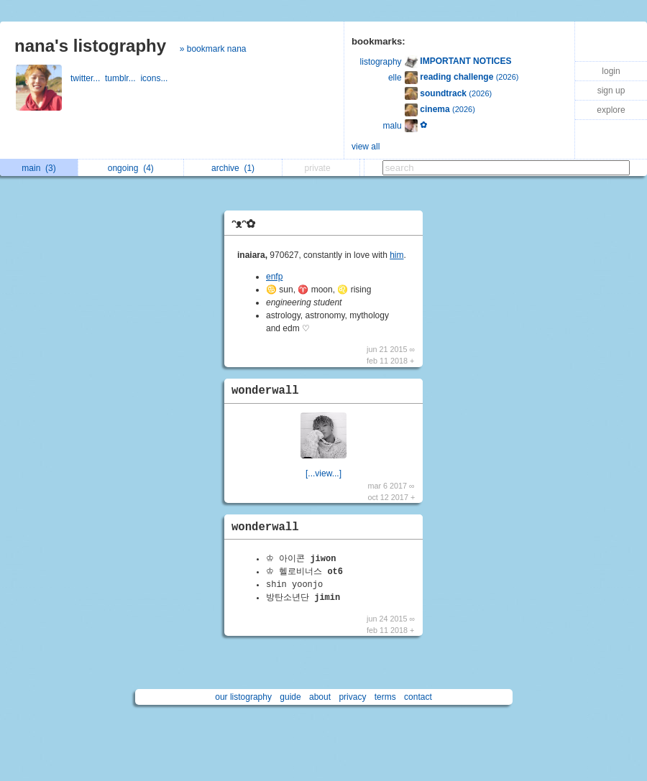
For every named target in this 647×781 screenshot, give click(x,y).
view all (366, 147)
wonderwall (265, 390)
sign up (611, 91)
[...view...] (323, 473)
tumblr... (122, 78)
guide (290, 697)
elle (395, 78)
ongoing (131, 168)
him (396, 255)
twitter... (87, 78)
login (611, 71)
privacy (352, 697)
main (38, 168)
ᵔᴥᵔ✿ (243, 224)
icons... (155, 78)
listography (381, 62)
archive (232, 168)
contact (418, 697)
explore (611, 110)
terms (385, 697)
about (320, 697)
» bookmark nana (213, 49)
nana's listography (90, 45)
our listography (243, 697)
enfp (274, 277)
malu (392, 126)
